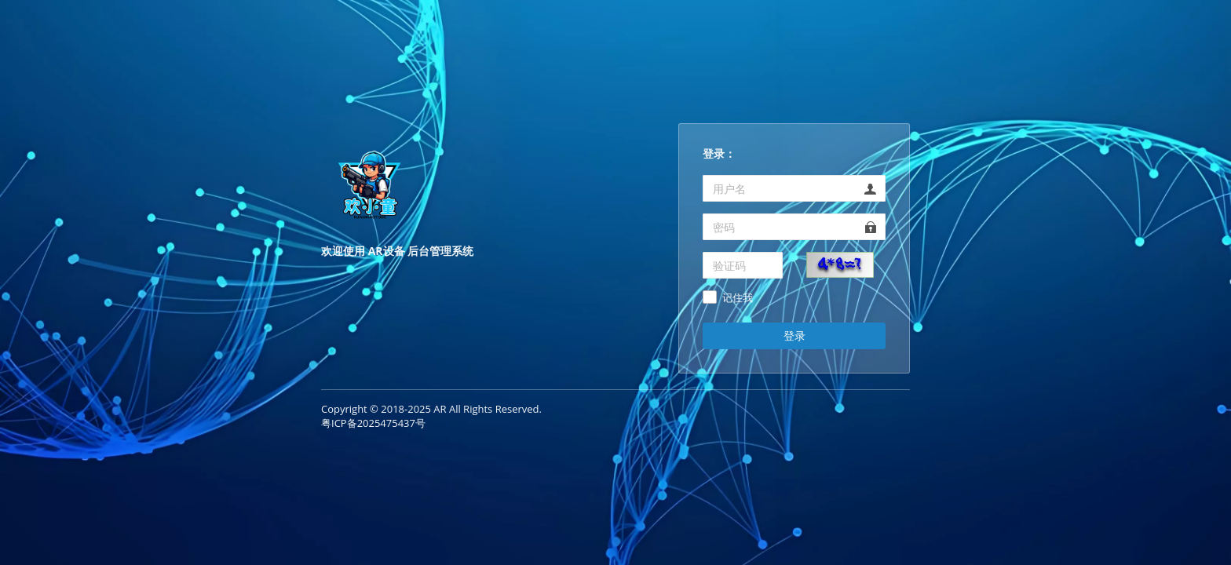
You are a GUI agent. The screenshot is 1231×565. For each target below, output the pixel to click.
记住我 (737, 298)
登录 (794, 335)
